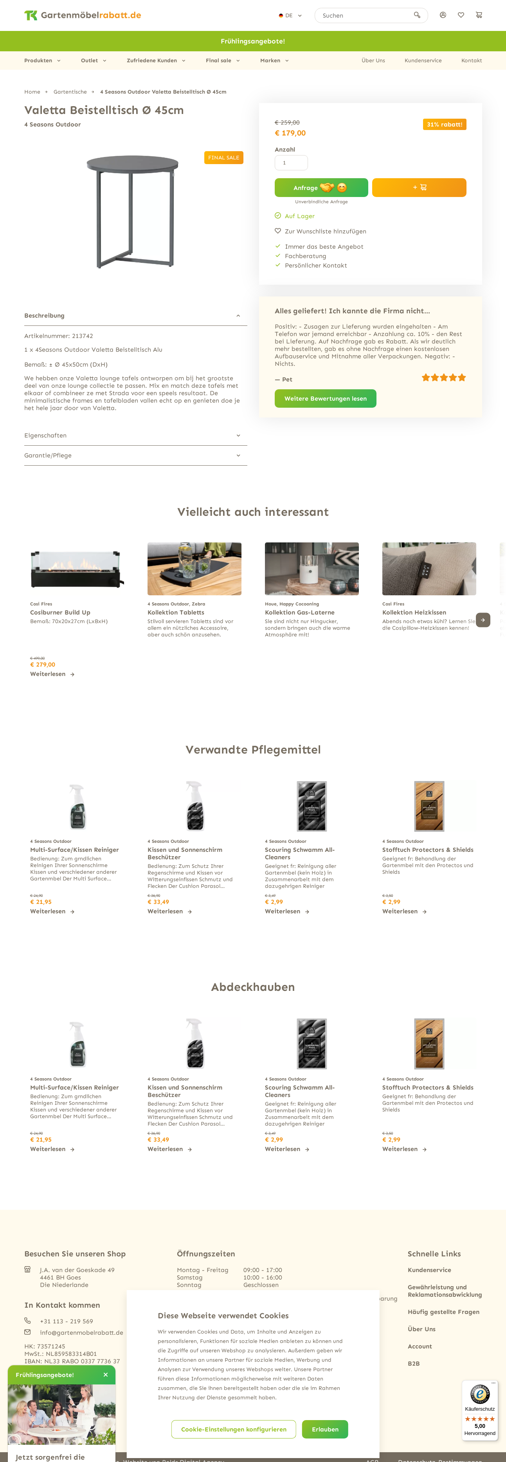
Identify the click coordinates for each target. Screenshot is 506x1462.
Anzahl (285, 149)
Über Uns (373, 60)
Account (420, 1346)
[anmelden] (443, 15)
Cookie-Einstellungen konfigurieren (233, 1429)
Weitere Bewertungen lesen (326, 398)
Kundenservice (423, 60)
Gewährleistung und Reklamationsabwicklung (445, 1290)
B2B (414, 1363)
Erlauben (325, 1429)
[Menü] (493, 1385)
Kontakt (471, 60)
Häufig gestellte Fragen (443, 1312)
